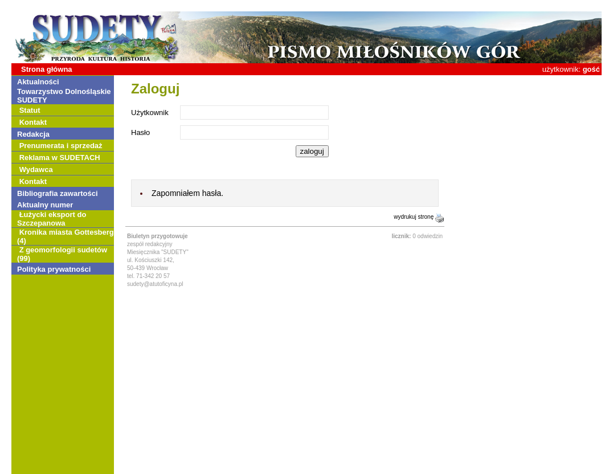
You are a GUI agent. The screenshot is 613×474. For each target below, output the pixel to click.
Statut (29, 110)
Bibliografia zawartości (57, 193)
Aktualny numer (45, 205)
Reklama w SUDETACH (59, 157)
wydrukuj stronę (419, 217)
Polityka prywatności (54, 269)
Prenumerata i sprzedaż (61, 145)
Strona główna (46, 69)
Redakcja (33, 134)
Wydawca (36, 169)
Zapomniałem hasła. (187, 193)
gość (591, 69)
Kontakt (33, 122)
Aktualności (38, 81)
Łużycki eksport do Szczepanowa (51, 218)
